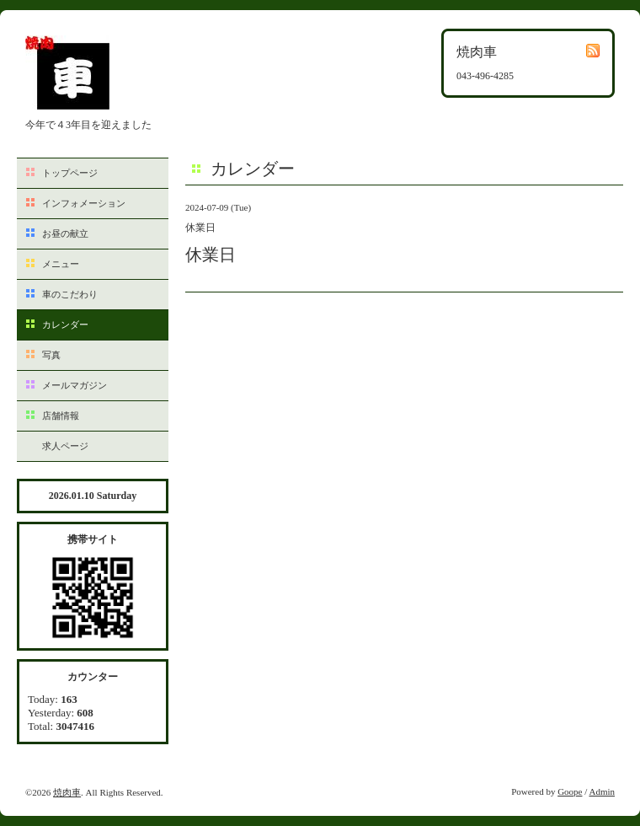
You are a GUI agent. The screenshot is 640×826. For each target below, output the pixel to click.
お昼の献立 (65, 233)
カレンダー (65, 324)
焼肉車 (67, 792)
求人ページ (65, 446)
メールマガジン (74, 385)
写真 (51, 355)
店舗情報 (60, 415)
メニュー (60, 264)
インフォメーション (83, 203)
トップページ (70, 173)
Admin (602, 791)
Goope (569, 791)
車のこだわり (70, 294)
